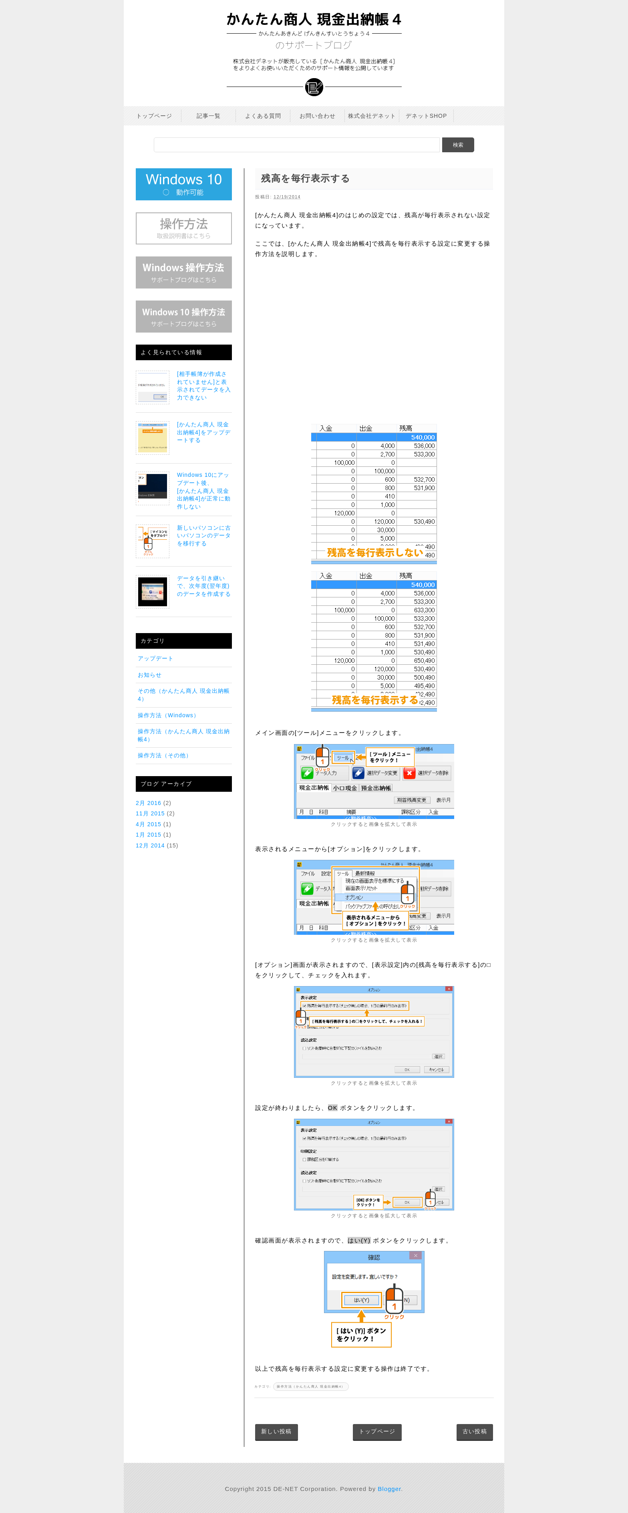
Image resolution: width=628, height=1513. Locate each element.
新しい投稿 (276, 1431)
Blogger (389, 1488)
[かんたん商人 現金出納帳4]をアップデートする (204, 432)
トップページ (377, 1431)
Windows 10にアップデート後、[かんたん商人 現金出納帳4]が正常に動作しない (204, 490)
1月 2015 (148, 834)
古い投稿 (475, 1431)
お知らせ (150, 675)
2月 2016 (148, 803)
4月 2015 (148, 824)
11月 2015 (150, 813)
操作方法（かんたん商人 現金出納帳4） (311, 1386)
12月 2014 (150, 845)
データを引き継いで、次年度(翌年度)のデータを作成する (204, 586)
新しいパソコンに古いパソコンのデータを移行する (204, 536)
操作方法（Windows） (168, 715)
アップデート (156, 658)
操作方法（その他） (165, 755)
